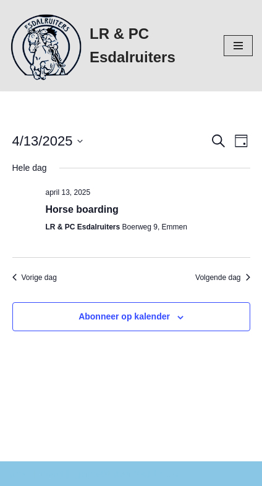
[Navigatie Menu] (238, 45)
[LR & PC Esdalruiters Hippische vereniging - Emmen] (107, 46)
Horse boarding (82, 209)
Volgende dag (222, 277)
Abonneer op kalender (124, 316)
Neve (20, 473)
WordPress (157, 473)
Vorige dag (34, 277)
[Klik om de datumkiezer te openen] (47, 141)
